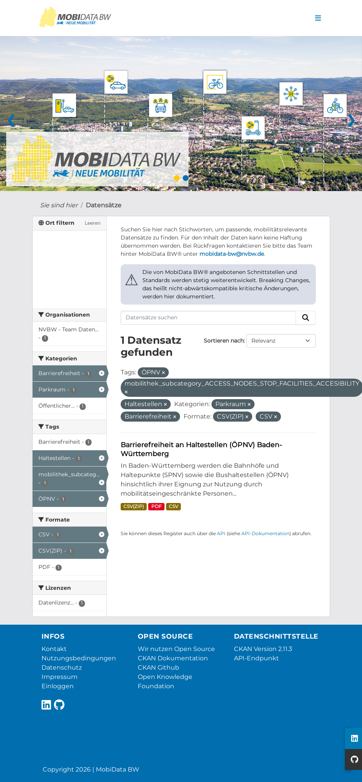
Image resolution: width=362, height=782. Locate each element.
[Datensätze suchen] (208, 318)
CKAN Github (158, 667)
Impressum (60, 676)
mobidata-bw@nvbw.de (231, 253)
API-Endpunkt (256, 658)
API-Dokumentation (265, 533)
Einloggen (58, 686)
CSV (173, 506)
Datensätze (103, 205)
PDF (156, 506)
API (221, 533)
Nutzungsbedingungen (79, 658)
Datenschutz (62, 667)
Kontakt (54, 649)
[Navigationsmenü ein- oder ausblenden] (318, 18)
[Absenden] (306, 318)
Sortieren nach (224, 340)
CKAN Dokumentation (173, 658)
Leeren (92, 223)
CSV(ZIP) (133, 506)
